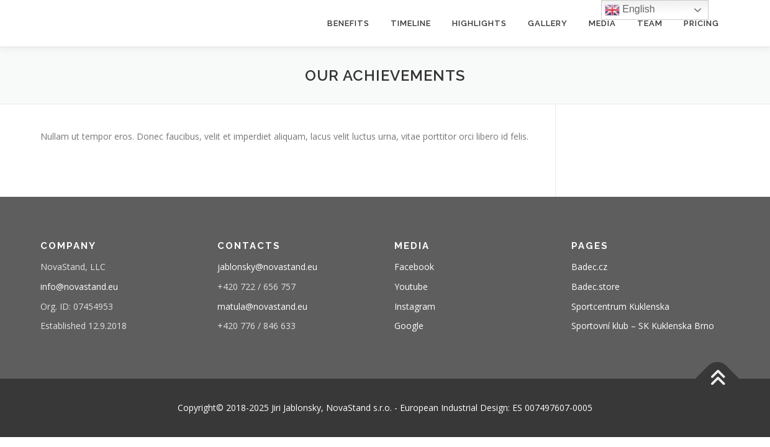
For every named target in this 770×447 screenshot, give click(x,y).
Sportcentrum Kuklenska (620, 306)
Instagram (414, 306)
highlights (479, 23)
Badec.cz (589, 267)
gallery (548, 23)
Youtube (411, 286)
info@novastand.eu (79, 286)
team (650, 23)
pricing (701, 23)
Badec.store (595, 286)
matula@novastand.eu (262, 306)
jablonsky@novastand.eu (267, 267)
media (602, 23)
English (630, 9)
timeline (411, 23)
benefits (348, 23)
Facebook (414, 267)
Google (409, 326)
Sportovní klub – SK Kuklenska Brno (642, 326)
